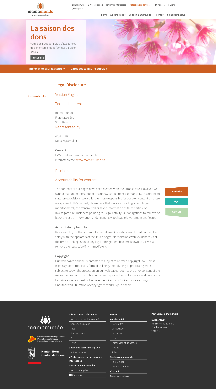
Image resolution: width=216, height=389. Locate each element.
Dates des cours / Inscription (88, 69)
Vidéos (160, 4)
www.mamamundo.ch (90, 160)
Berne (172, 4)
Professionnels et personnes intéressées (107, 4)
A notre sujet (118, 14)
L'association (118, 328)
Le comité (117, 333)
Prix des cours (77, 333)
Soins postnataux (176, 14)
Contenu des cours (80, 323)
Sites (72, 328)
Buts (72, 338)
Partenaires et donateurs (124, 342)
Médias (115, 347)
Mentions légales (37, 96)
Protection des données (140, 4)
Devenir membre (120, 366)
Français (77, 8)
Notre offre (117, 323)
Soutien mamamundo (141, 14)
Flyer (176, 201)
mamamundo (79, 4)
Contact (160, 14)
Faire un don (38, 57)
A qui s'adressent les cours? (84, 319)
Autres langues (78, 352)
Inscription (176, 191)
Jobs (114, 352)
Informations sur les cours (46, 69)
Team (114, 338)
